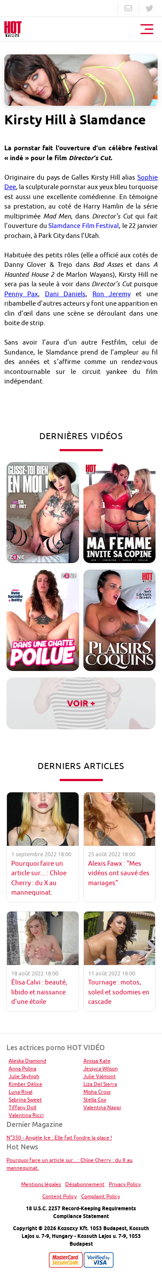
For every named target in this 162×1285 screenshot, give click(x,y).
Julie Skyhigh (24, 1076)
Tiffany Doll (22, 1107)
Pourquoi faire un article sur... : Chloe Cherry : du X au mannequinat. (69, 1164)
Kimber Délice (25, 1084)
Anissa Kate (97, 1060)
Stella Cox (94, 1099)
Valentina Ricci (26, 1115)
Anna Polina (22, 1068)
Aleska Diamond (27, 1060)
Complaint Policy (100, 1196)
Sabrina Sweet (25, 1099)
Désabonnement (85, 1184)
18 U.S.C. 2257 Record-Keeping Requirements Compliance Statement (81, 1212)
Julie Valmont (99, 1076)
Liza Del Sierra (100, 1084)
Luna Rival (20, 1092)
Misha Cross (97, 1092)
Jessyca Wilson (100, 1068)
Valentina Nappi (102, 1107)
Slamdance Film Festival (83, 225)
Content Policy (59, 1196)
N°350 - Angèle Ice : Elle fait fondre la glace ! (59, 1137)
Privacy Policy (125, 1184)
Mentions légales (41, 1184)
